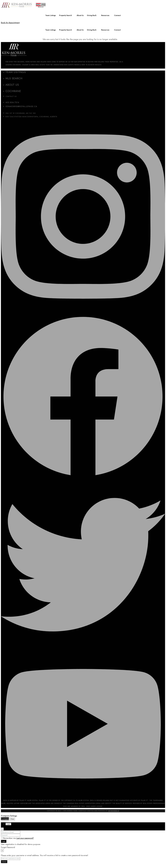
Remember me (8, 838)
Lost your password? (25, 838)
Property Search (65, 15)
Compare (5, 818)
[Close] (2, 829)
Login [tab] (8, 824)
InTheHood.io (113, 811)
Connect (117, 15)
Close (12, 819)
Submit (4, 862)
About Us (80, 15)
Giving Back (92, 15)
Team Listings (50, 15)
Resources (106, 15)
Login (3, 841)
